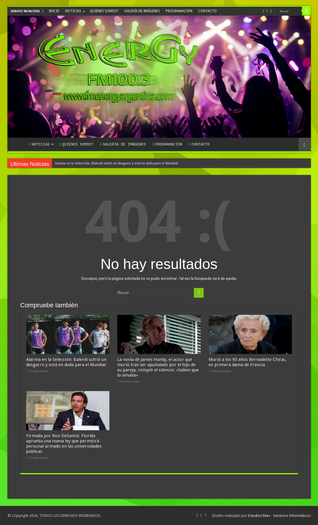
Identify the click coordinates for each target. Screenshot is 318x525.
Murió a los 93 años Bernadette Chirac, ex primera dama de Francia (248, 362)
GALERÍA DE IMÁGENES (142, 11)
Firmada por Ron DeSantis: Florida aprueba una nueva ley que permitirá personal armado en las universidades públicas (64, 443)
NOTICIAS (73, 11)
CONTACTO (207, 11)
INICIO (54, 11)
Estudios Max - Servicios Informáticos (279, 515)
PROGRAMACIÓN (179, 11)
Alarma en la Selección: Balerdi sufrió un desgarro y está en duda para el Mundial (116, 163)
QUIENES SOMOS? (104, 11)
